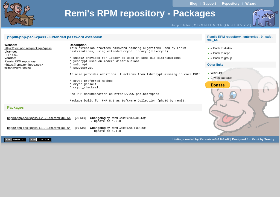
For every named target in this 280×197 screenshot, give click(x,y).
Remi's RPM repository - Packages (140, 13)
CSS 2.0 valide (40, 155)
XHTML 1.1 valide (15, 155)
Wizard (250, 3)
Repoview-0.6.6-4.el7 (214, 155)
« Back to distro (221, 48)
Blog (193, 3)
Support (209, 3)
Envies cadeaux (221, 77)
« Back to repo (220, 53)
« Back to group (221, 58)
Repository (231, 3)
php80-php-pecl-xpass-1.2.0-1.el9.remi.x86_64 (39, 132)
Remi (255, 155)
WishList (216, 72)
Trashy (269, 155)
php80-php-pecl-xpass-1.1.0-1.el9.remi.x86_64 (39, 142)
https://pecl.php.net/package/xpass (27, 48)
